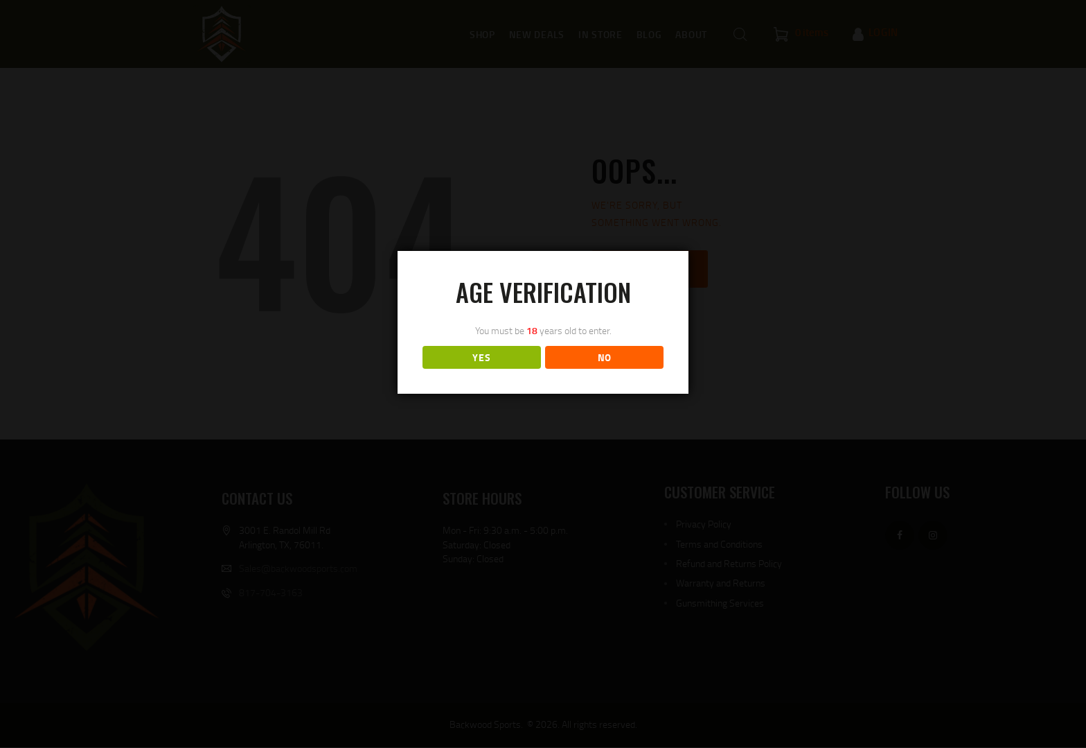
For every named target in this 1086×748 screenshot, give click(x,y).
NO (605, 357)
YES (481, 357)
